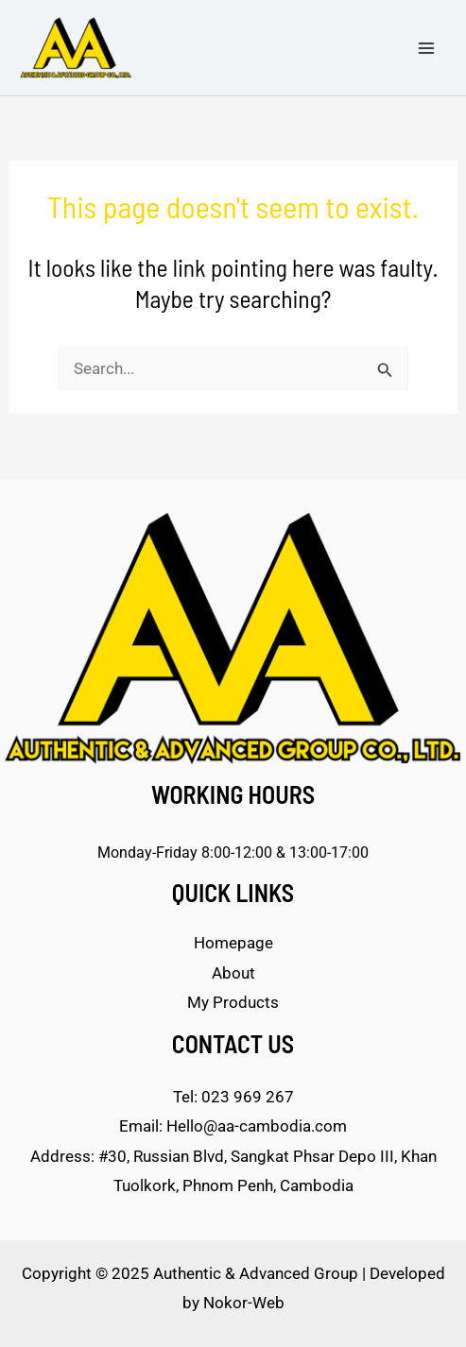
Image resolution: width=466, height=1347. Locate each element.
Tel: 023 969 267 (233, 1096)
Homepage (233, 942)
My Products (233, 1002)
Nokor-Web (244, 1302)
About (233, 972)
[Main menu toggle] (426, 48)
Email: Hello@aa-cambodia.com (233, 1126)
